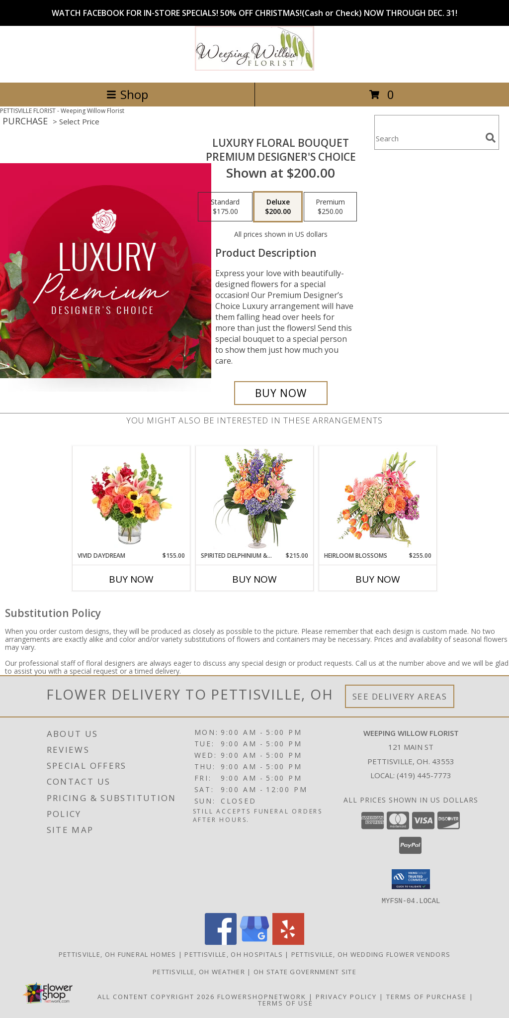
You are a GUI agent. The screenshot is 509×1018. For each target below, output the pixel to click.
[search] (491, 137)
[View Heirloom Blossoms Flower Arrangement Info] (378, 498)
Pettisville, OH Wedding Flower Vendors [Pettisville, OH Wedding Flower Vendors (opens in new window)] (370, 953)
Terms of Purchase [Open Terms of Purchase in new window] (426, 996)
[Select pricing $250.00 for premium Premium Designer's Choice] (330, 207)
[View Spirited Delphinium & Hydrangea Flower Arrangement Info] (254, 498)
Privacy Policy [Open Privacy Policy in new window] (346, 996)
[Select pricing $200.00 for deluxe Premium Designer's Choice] (277, 207)
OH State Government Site (305, 971)
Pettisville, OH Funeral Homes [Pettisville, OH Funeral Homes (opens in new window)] (117, 953)
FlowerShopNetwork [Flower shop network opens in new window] (261, 996)
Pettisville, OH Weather (199, 971)
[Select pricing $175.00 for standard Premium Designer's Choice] (225, 207)
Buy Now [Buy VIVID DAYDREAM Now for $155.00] (131, 579)
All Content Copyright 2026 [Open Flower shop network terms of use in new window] (156, 996)
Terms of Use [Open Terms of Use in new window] (285, 1002)
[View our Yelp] (288, 941)
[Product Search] (428, 138)
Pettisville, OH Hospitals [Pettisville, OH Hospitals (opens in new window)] (233, 953)
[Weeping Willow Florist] (254, 68)
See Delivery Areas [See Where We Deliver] (399, 696)
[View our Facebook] (221, 941)
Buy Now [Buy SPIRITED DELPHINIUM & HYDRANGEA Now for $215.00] (254, 579)
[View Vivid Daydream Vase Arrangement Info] (131, 498)
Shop (127, 94)
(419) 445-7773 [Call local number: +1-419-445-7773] (424, 775)
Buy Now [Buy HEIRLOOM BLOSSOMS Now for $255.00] (377, 579)
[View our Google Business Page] (254, 941)
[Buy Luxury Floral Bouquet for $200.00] (281, 393)
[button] (411, 879)
